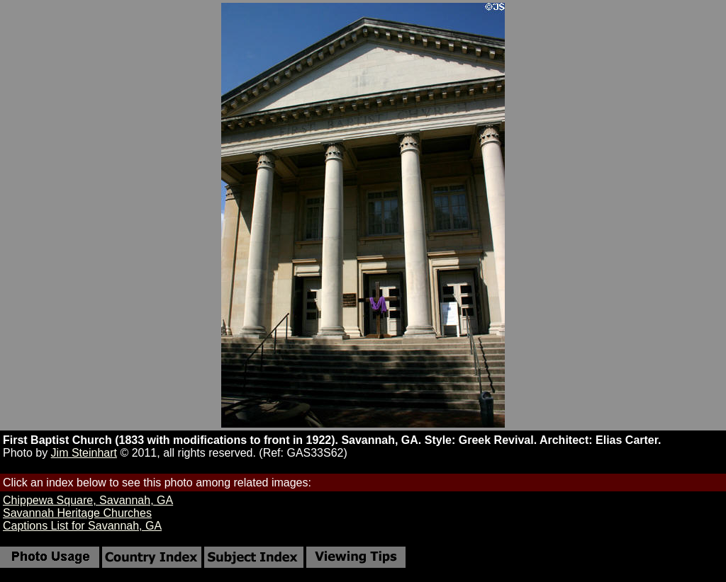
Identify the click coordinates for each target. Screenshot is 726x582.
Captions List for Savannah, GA (82, 526)
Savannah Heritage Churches (77, 513)
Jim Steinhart (84, 453)
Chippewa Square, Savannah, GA (88, 500)
